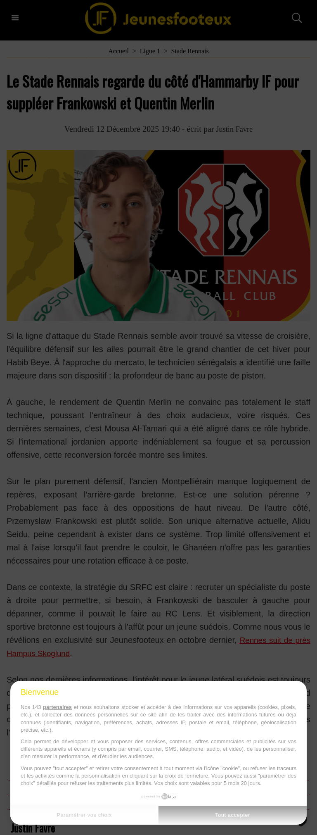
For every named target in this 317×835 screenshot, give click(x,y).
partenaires (57, 707)
